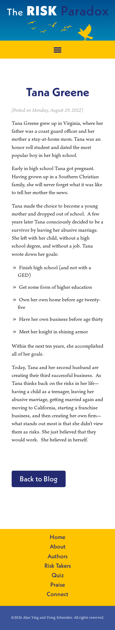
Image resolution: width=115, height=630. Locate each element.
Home (57, 537)
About (58, 547)
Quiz (58, 575)
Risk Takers (57, 566)
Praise (57, 585)
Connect (57, 594)
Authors (57, 556)
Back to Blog (39, 478)
